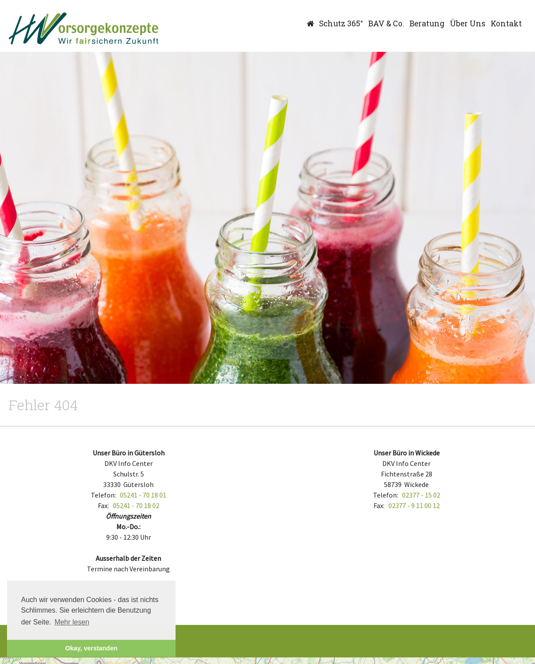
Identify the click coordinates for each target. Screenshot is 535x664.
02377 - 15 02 (421, 495)
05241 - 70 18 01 (143, 495)
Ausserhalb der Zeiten (128, 558)
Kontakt (506, 23)
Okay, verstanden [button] (91, 648)
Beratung (427, 23)
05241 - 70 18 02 (136, 505)
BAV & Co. (386, 23)
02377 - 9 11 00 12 (414, 505)
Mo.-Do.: (128, 526)
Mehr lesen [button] (71, 622)
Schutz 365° (341, 23)
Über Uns (467, 23)
